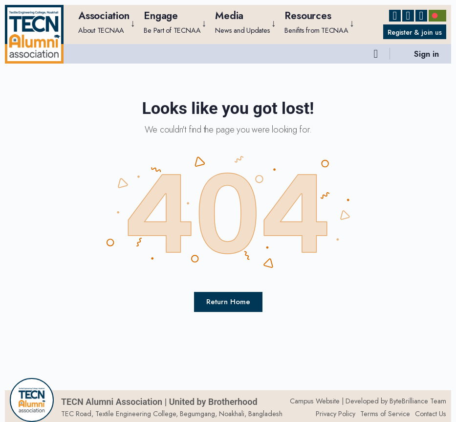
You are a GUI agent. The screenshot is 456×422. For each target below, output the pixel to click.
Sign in (426, 53)
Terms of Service (385, 414)
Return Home (228, 301)
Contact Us (430, 414)
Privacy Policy (335, 414)
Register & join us (412, 32)
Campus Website (315, 401)
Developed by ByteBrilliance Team (396, 401)
